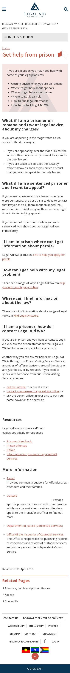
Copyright (31, 633)
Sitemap (15, 633)
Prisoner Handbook (19, 441)
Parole (11, 450)
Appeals (9, 595)
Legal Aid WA (9, 23)
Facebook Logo (45, 641)
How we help (48, 23)
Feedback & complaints (23, 641)
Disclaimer (49, 633)
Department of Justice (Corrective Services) (35, 525)
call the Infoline (16, 387)
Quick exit (35, 668)
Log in (56, 641)
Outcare (12, 495)
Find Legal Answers (26, 315)
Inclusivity (36, 626)
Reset (11, 478)
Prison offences (17, 445)
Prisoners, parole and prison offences (27, 588)
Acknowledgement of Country (43, 618)
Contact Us (11, 601)
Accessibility (16, 626)
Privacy (53, 626)
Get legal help (29, 23)
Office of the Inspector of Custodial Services (35, 534)
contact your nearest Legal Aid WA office (33, 391)
